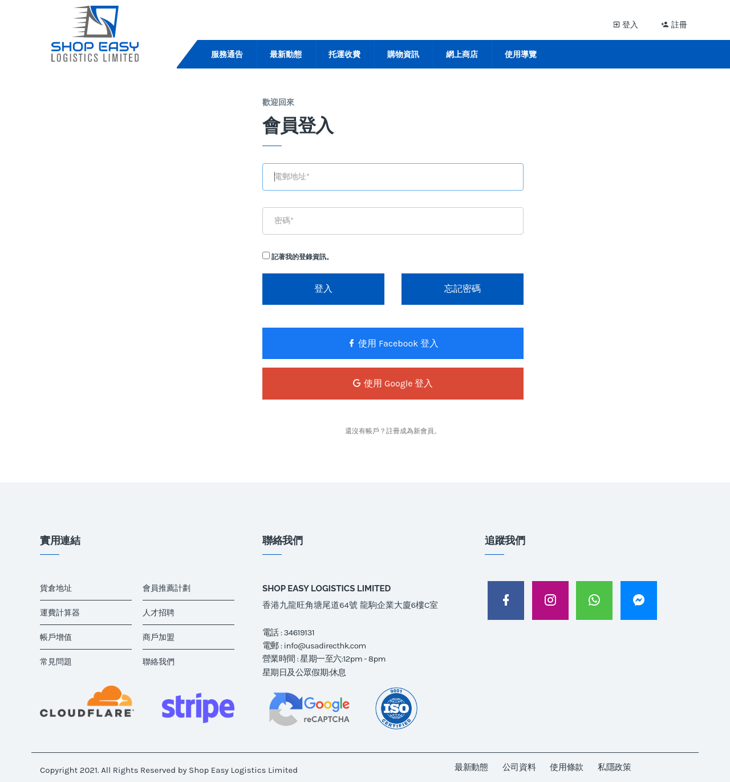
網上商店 (462, 54)
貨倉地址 (56, 588)
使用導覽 (521, 54)
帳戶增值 (56, 637)
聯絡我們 (159, 662)
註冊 (674, 24)
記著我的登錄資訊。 (297, 256)
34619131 (299, 632)
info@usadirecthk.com (325, 645)
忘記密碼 (462, 288)
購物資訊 (403, 54)
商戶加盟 (159, 637)
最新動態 (286, 54)
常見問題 (56, 662)
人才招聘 (159, 613)
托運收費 (344, 54)
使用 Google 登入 (392, 383)
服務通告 (227, 54)
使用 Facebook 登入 (393, 343)
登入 (626, 24)
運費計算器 (60, 613)
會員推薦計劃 (166, 588)
